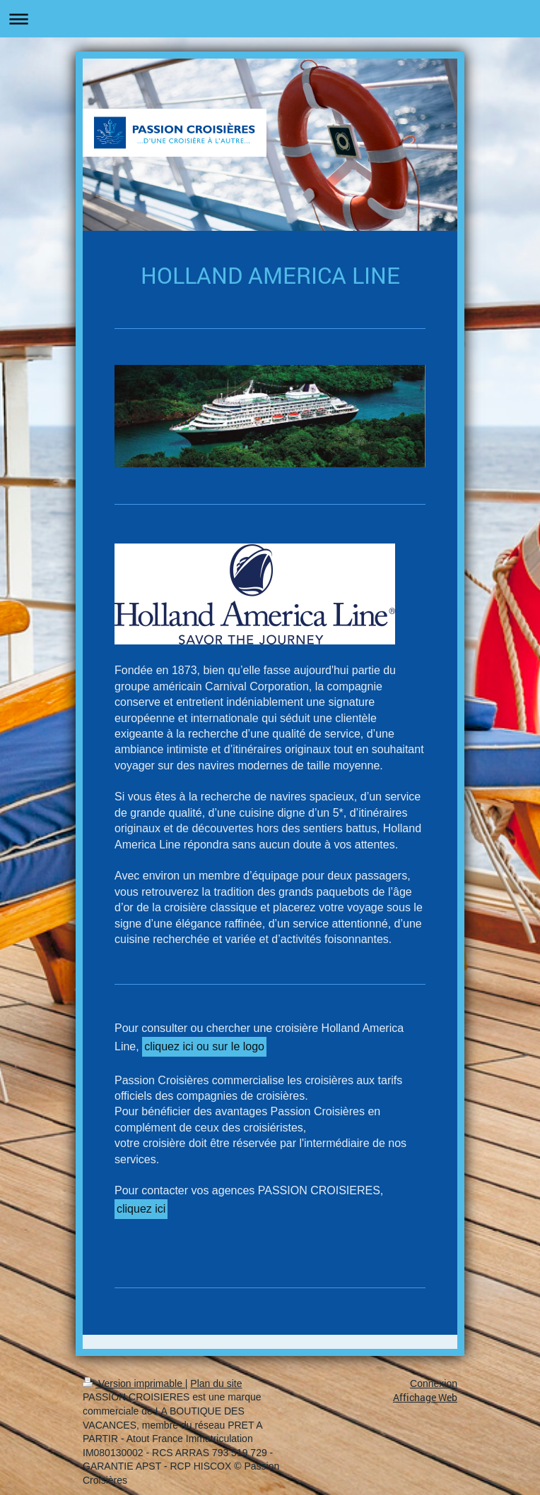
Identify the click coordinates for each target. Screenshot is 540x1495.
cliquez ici (141, 1209)
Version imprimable (134, 1383)
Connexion (433, 1383)
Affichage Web (425, 1397)
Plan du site (216, 1383)
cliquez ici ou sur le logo (204, 1046)
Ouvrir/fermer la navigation (270, 19)
